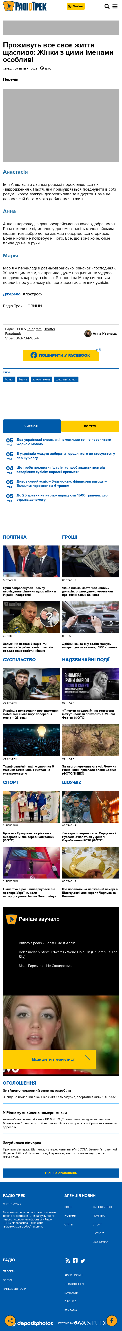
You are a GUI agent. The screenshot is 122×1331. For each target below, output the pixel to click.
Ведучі (7, 1280)
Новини (70, 1215)
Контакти (71, 1292)
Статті (68, 1224)
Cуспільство (19, 660)
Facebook (13, 333)
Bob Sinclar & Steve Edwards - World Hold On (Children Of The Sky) (68, 954)
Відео (68, 1207)
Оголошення (19, 1083)
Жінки (9, 379)
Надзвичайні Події (86, 660)
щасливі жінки (66, 379)
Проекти (9, 1271)
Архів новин (73, 1275)
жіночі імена (41, 379)
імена (23, 379)
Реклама (70, 1310)
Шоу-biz (71, 782)
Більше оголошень (61, 1173)
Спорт (11, 782)
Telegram (34, 329)
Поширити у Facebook (69, 354)
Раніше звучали (14, 1288)
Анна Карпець (105, 333)
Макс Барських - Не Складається (46, 966)
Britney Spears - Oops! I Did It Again (47, 943)
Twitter (49, 329)
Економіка (100, 1241)
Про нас (70, 1301)
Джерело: (12, 294)
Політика (15, 537)
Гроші (69, 537)
